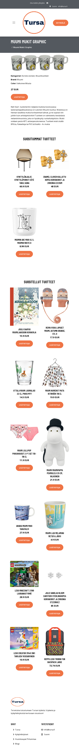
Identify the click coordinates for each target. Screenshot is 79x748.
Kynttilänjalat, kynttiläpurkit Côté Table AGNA (24, 179)
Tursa (17, 729)
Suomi (54, 6)
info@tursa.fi (62, 6)
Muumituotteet (42, 76)
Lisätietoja (19, 97)
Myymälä (60, 23)
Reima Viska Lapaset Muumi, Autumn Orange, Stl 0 (54, 330)
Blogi (17, 743)
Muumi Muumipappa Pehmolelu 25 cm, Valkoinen (55, 473)
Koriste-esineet (28, 76)
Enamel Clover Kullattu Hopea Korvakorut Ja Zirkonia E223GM (54, 179)
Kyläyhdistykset (21, 734)
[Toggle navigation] (14, 22)
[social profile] (47, 3)
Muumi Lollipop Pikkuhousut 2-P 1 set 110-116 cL (24, 453)
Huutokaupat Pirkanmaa (25, 739)
